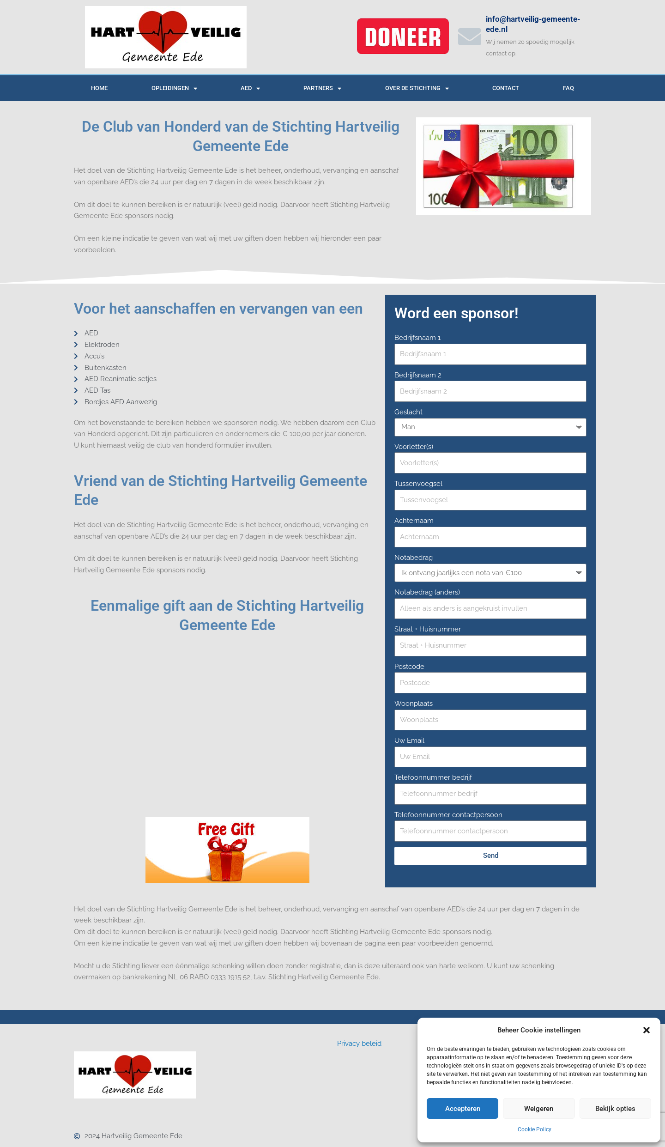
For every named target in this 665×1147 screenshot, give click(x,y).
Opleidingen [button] (174, 88)
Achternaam (414, 520)
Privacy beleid (359, 1043)
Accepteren (462, 1109)
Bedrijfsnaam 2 (417, 375)
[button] (646, 1030)
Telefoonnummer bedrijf (433, 777)
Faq (568, 88)
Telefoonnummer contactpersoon (448, 815)
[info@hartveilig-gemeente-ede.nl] (469, 36)
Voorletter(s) (413, 447)
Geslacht (408, 412)
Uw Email (409, 740)
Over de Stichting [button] (417, 88)
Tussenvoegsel (418, 483)
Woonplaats (413, 703)
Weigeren (538, 1109)
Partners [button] (322, 88)
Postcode (409, 666)
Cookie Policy (534, 1129)
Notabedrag (413, 557)
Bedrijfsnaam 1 (417, 338)
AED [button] (250, 88)
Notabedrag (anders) (427, 592)
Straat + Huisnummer (427, 629)
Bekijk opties (615, 1109)
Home (99, 88)
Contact (505, 88)
